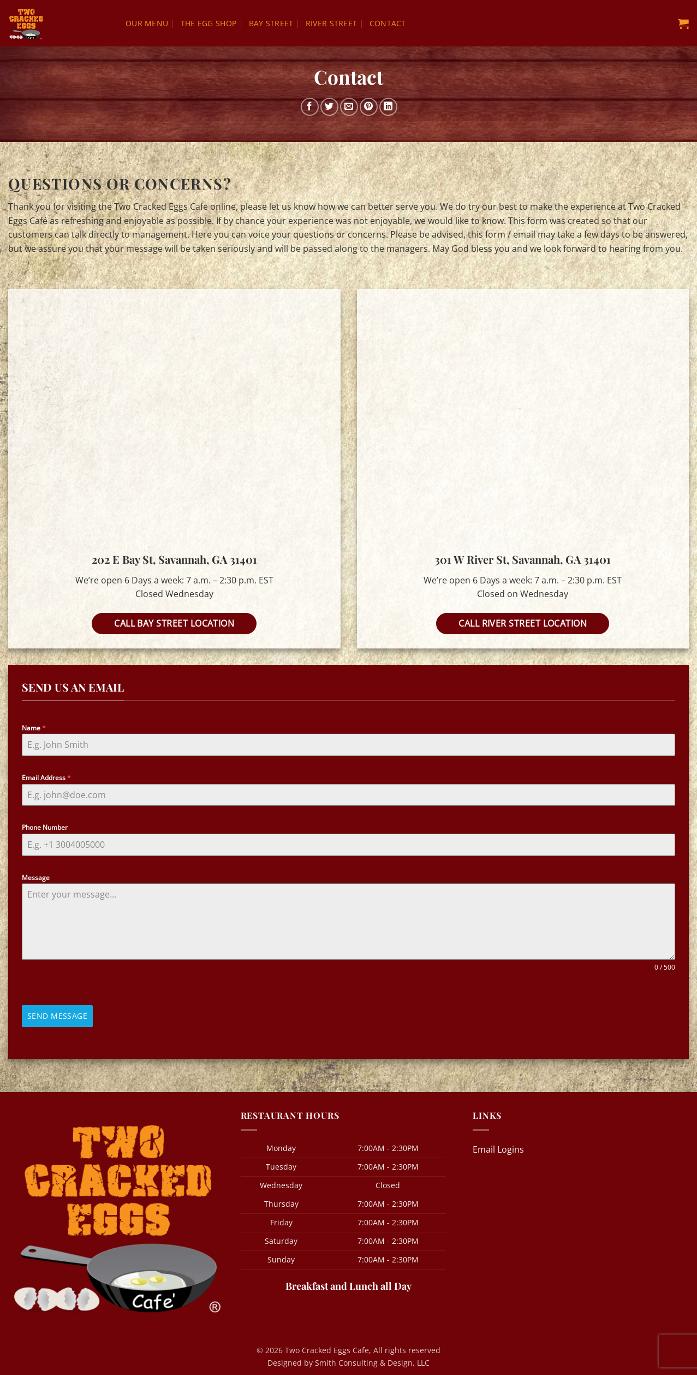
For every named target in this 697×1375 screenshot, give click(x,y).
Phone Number (45, 827)
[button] (683, 23)
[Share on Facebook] (310, 107)
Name (34, 728)
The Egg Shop (208, 23)
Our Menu (147, 23)
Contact (388, 23)
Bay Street (271, 23)
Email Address (46, 777)
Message (36, 877)
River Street (331, 23)
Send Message (57, 1016)
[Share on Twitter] (329, 107)
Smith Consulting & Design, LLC (372, 1360)
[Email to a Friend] (349, 107)
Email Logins (498, 1147)
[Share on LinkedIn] (388, 107)
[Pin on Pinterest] (369, 107)
